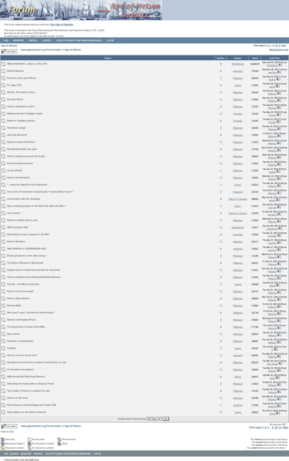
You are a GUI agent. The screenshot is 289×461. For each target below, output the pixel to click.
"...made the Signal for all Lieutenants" (27, 184)
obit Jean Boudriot (17, 135)
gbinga (238, 284)
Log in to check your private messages (79, 40)
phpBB (15, 460)
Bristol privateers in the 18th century (26, 255)
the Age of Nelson (61, 24)
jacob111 (237, 405)
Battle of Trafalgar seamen (21, 120)
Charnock (272, 208)
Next (284, 45)
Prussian (238, 114)
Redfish (272, 80)
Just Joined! (13, 213)
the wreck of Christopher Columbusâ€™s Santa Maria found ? (40, 191)
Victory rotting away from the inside (26, 156)
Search (47, 40)
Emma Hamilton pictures (20, 163)
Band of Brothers (16, 241)
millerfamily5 (238, 227)
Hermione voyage (16, 128)
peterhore (238, 71)
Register (18, 40)
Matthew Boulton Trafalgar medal (24, 113)
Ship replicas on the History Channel (26, 412)
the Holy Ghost (15, 99)
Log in (110, 40)
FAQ (6, 40)
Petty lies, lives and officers (21, 78)
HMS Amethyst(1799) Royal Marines (26, 376)
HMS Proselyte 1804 (17, 227)
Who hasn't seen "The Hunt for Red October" (31, 312)
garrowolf (237, 355)
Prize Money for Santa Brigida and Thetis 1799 (31, 405)
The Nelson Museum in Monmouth (25, 263)
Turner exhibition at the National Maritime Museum (34, 277)
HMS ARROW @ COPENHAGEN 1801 (26, 248)
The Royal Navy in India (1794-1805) (26, 327)
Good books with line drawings (23, 199)
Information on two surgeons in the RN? (28, 234)
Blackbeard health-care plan (22, 149)
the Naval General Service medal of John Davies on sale (36, 362)
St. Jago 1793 (14, 85)
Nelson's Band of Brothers (21, 142)
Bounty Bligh (14, 305)
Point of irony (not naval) (20, 291)
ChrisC (238, 185)
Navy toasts (13, 334)
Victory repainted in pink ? (21, 106)
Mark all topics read (278, 50)
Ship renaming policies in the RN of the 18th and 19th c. (36, 206)
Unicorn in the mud (17, 398)
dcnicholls (238, 234)
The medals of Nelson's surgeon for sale (28, 391)
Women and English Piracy (21, 319)
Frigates (11, 348)
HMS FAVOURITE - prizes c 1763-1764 (27, 64)
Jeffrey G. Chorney (237, 199)
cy (272, 350)
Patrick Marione (15, 71)
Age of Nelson (9, 45)
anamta (272, 200)
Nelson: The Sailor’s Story (21, 92)
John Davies (272, 364)
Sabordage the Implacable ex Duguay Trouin (30, 383)
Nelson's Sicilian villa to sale (22, 220)
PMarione (238, 78)
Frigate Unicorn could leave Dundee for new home (33, 270)
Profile (33, 40)
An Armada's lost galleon (20, 369)
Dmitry (238, 206)
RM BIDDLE (238, 64)
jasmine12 (272, 215)
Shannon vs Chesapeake (20, 341)
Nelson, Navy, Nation (18, 298)
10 (276, 45)
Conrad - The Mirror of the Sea (23, 284)
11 (279, 45)
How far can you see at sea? (22, 355)
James (238, 85)
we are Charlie (14, 170)
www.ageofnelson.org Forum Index (41, 49)
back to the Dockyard (18, 177)
